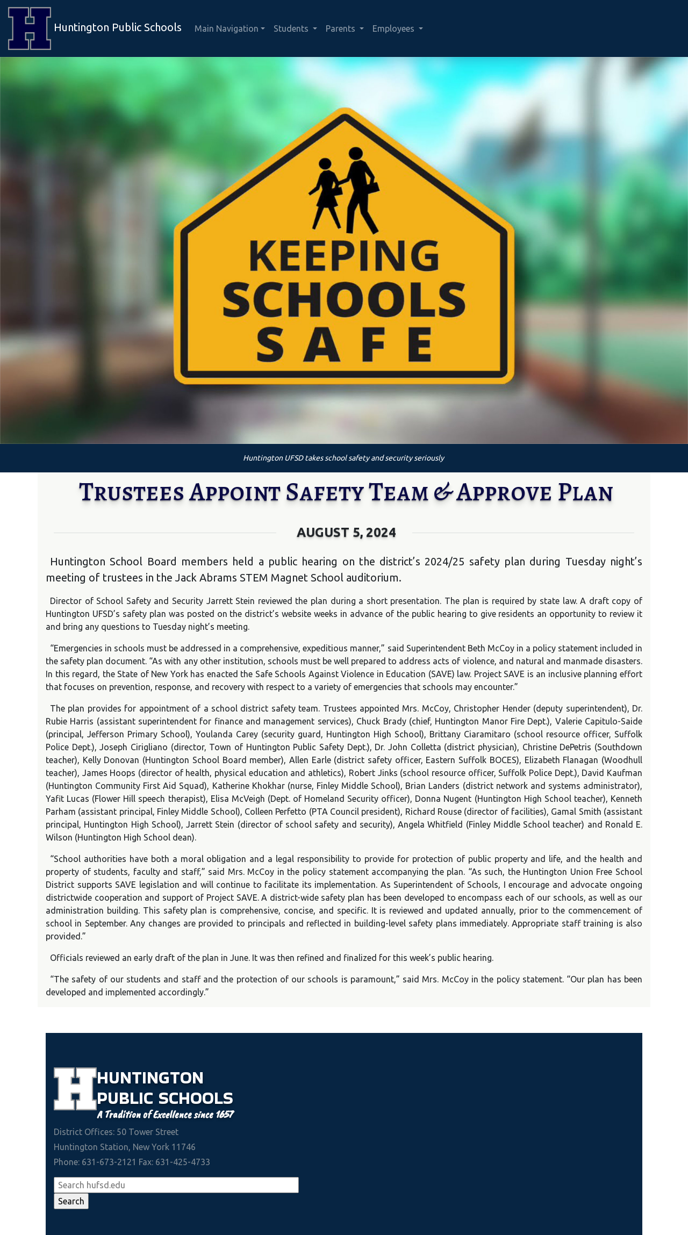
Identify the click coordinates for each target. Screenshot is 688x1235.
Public (128, 1098)
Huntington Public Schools (95, 28)
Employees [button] (394, 28)
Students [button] (292, 28)
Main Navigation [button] (227, 28)
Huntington (150, 1077)
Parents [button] (341, 28)
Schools (196, 1098)
